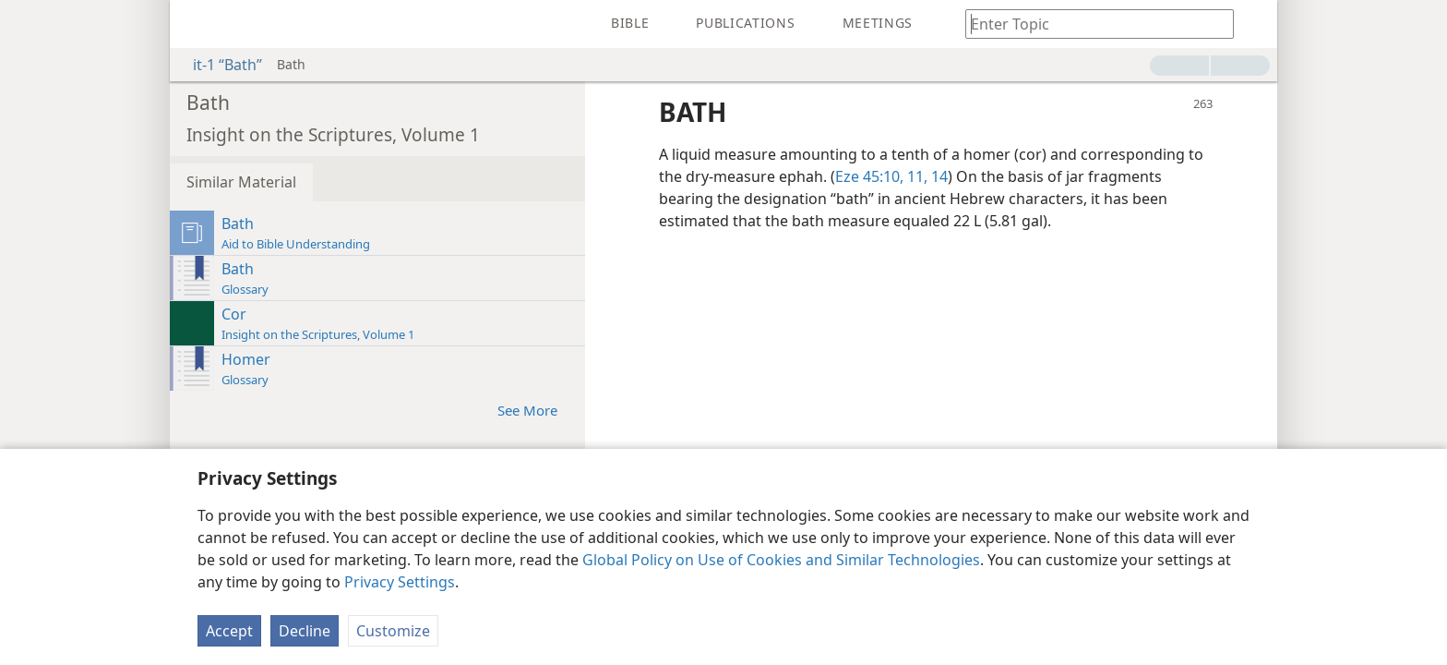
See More (536, 409)
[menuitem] (197, 24)
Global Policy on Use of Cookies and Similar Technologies (781, 560)
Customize (393, 631)
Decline (304, 631)
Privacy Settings (399, 582)
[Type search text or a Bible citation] (1091, 23)
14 (937, 176)
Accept (229, 631)
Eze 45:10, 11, (881, 176)
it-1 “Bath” (218, 64)
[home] (197, 24)
